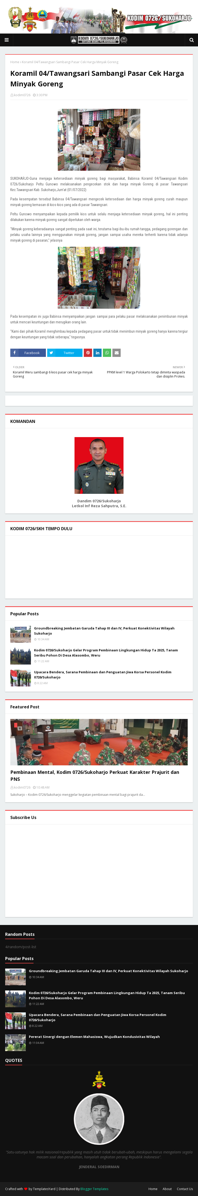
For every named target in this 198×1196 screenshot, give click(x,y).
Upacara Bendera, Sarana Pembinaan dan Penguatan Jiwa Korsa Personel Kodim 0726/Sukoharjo (102, 674)
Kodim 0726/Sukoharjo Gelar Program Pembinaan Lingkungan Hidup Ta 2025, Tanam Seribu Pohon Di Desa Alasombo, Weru (106, 653)
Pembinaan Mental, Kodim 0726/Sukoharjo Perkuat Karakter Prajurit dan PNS (94, 775)
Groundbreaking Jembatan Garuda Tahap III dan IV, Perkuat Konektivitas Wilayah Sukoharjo (104, 631)
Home (14, 62)
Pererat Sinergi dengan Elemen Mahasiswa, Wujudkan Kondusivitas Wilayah (94, 1036)
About (167, 1189)
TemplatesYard (44, 1189)
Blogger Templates (94, 1189)
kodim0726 (22, 95)
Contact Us (185, 1189)
